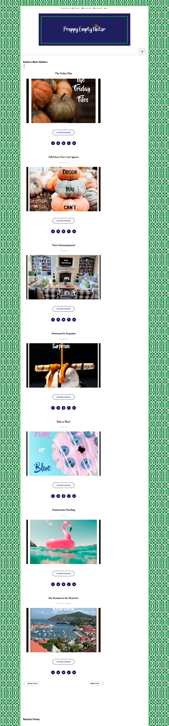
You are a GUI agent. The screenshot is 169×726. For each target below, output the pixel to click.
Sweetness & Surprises (63, 333)
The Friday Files (63, 73)
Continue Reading (63, 132)
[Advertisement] (63, 701)
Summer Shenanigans (63, 603)
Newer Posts (33, 683)
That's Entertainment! (63, 245)
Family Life (63, 426)
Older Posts (94, 683)
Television (63, 250)
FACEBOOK (65, 8)
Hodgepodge (63, 338)
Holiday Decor (63, 162)
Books (63, 515)
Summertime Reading (63, 509)
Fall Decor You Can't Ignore (63, 157)
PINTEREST (76, 8)
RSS (106, 8)
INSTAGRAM (97, 8)
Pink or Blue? (63, 421)
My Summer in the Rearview (63, 597)
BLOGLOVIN (86, 8)
